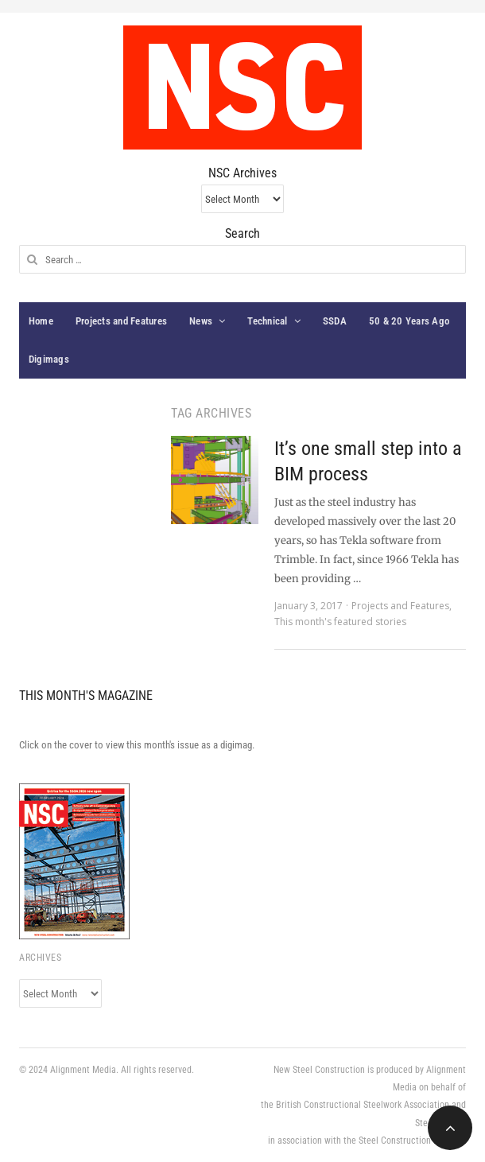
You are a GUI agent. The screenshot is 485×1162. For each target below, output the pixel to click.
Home (41, 321)
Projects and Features (121, 321)
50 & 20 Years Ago (409, 321)
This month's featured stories (340, 621)
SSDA (335, 321)
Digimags (49, 359)
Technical (267, 321)
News (200, 321)
